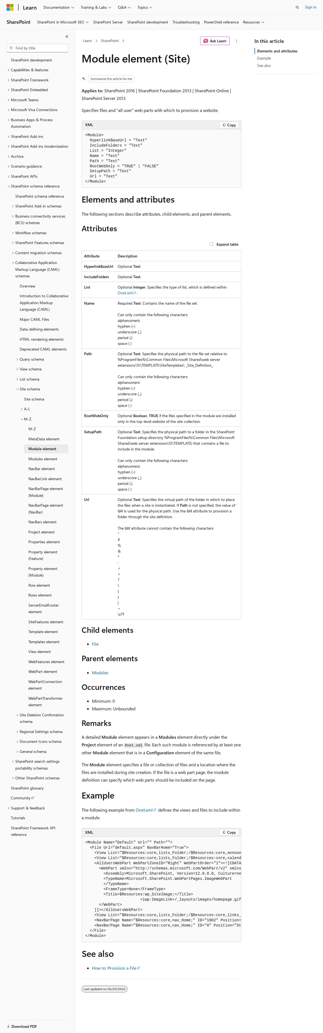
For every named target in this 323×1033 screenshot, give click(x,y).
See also (264, 65)
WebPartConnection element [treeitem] (45, 685)
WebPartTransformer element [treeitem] (45, 702)
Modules (100, 672)
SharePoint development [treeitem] (31, 60)
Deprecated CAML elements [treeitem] (43, 349)
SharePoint (110, 40)
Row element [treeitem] (39, 585)
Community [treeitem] (21, 797)
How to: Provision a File (114, 968)
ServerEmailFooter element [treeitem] (43, 608)
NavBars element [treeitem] (42, 521)
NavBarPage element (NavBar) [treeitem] (45, 509)
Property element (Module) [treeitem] (42, 572)
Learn (87, 40)
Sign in (310, 7)
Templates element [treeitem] (44, 641)
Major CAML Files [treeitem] (34, 319)
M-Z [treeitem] (32, 428)
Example (264, 58)
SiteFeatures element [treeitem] (45, 621)
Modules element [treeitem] (42, 458)
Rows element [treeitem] (40, 595)
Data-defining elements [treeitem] (39, 329)
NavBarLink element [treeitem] (45, 478)
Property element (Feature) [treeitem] (42, 555)
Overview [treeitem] (27, 286)
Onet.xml (125, 292)
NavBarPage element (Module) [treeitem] (45, 492)
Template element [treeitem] (43, 631)
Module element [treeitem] (42, 448)
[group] (161, 889)
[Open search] (297, 7)
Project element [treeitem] (41, 532)
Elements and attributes (277, 51)
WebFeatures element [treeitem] (46, 661)
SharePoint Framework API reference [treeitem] (33, 831)
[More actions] (236, 41)
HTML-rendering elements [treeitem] (42, 339)
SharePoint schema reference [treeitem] (39, 196)
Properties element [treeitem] (44, 541)
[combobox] (37, 48)
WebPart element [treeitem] (42, 671)
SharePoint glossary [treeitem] (27, 788)
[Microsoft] (10, 7)
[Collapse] (67, 36)
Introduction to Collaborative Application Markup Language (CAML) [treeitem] (44, 302)
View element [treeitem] (39, 651)
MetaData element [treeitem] (44, 438)
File (95, 644)
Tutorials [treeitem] (18, 817)
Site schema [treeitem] (34, 399)
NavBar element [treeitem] (41, 468)
